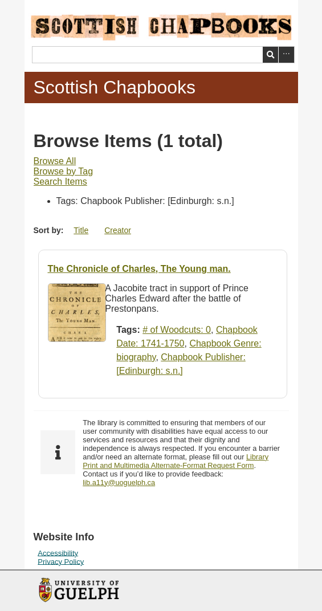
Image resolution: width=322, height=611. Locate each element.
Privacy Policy (61, 561)
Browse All (55, 161)
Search (270, 55)
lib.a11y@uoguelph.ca (119, 482)
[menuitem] (55, 161)
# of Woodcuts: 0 (176, 330)
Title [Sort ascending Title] (81, 230)
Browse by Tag (63, 171)
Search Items (60, 181)
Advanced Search (286, 55)
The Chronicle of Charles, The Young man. (139, 269)
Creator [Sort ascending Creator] (117, 230)
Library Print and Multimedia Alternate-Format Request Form (175, 461)
